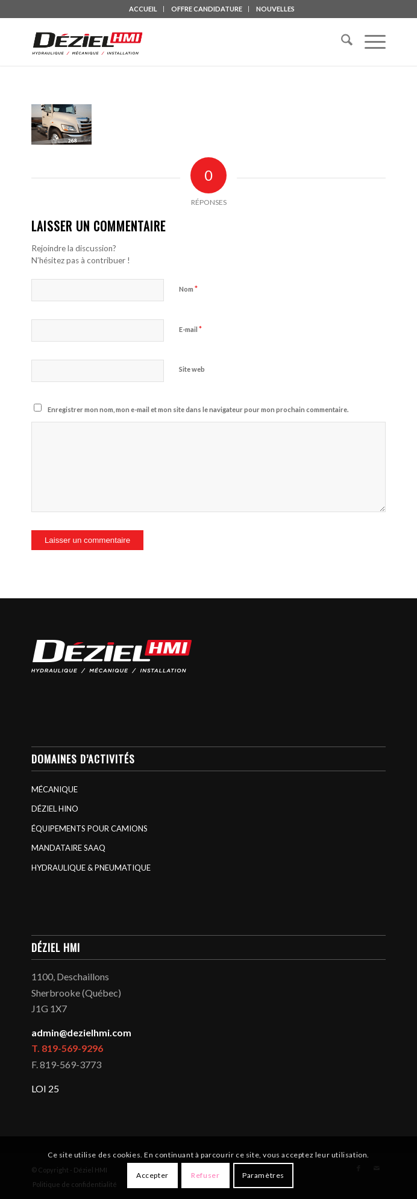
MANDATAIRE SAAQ (68, 848)
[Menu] (369, 41)
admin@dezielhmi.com (81, 1032)
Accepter (152, 1175)
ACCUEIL (143, 9)
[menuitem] (143, 9)
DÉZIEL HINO (54, 808)
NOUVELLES (275, 9)
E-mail (190, 329)
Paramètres (263, 1175)
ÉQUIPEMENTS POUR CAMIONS (89, 828)
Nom (188, 288)
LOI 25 (45, 1088)
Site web (192, 369)
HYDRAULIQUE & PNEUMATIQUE (91, 867)
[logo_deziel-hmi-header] (173, 41)
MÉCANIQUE (54, 789)
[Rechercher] (341, 41)
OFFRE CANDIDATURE (206, 9)
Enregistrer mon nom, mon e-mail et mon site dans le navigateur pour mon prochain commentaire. (198, 409)
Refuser (205, 1175)
